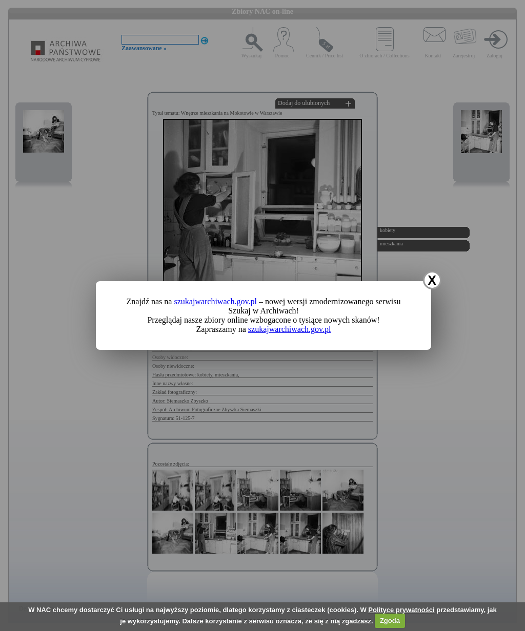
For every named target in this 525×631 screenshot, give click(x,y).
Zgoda (390, 620)
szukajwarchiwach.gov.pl (215, 301)
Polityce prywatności (401, 610)
